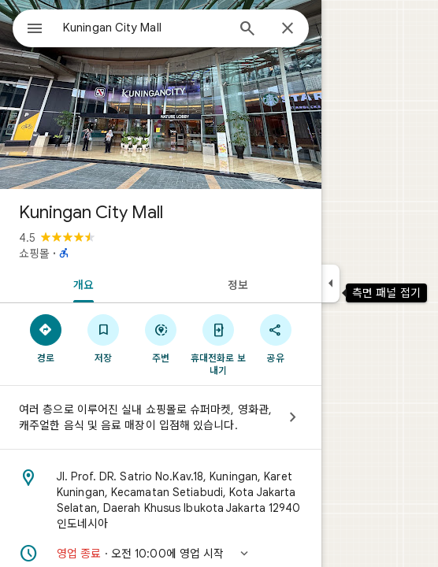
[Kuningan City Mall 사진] (160, 94)
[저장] (103, 338)
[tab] (80, 283)
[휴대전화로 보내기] (218, 344)
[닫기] (287, 29)
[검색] (247, 29)
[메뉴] (35, 29)
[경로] (46, 338)
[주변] (161, 338)
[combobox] (144, 27)
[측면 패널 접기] (330, 283)
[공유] (275, 338)
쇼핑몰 (34, 253)
